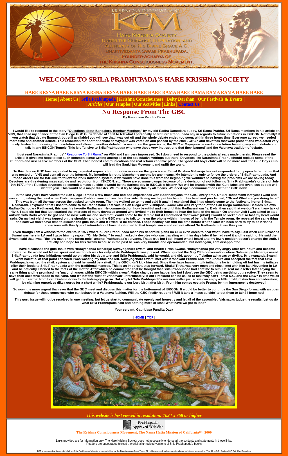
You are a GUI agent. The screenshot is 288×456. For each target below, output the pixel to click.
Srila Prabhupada (98, 99)
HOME (139, 317)
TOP (150, 317)
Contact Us (189, 104)
